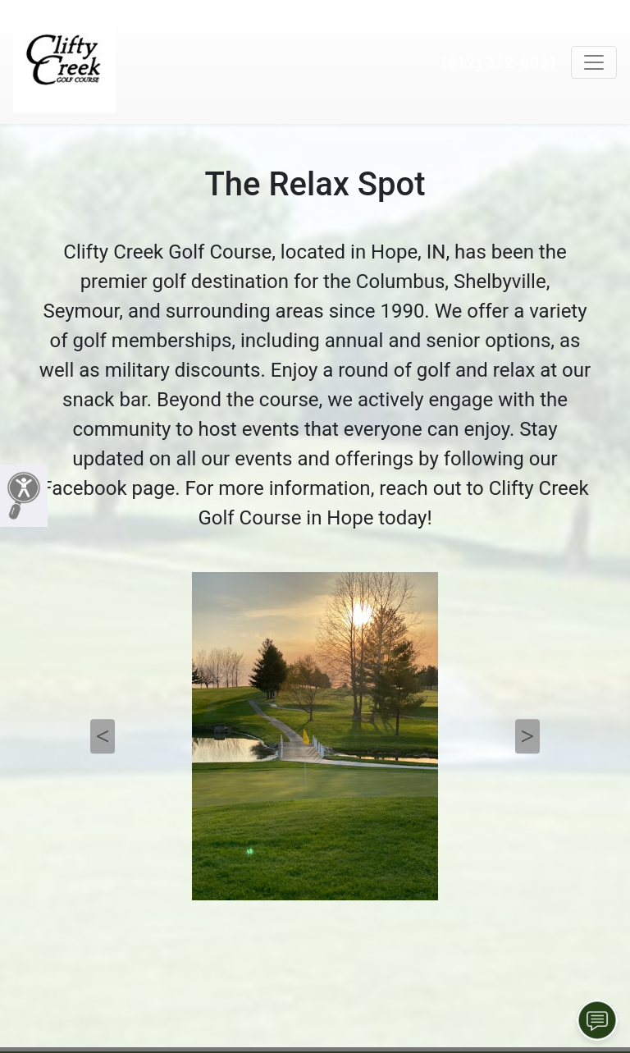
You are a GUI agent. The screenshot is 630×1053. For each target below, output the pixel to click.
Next (527, 736)
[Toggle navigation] (594, 62)
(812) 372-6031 (499, 62)
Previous (102, 736)
